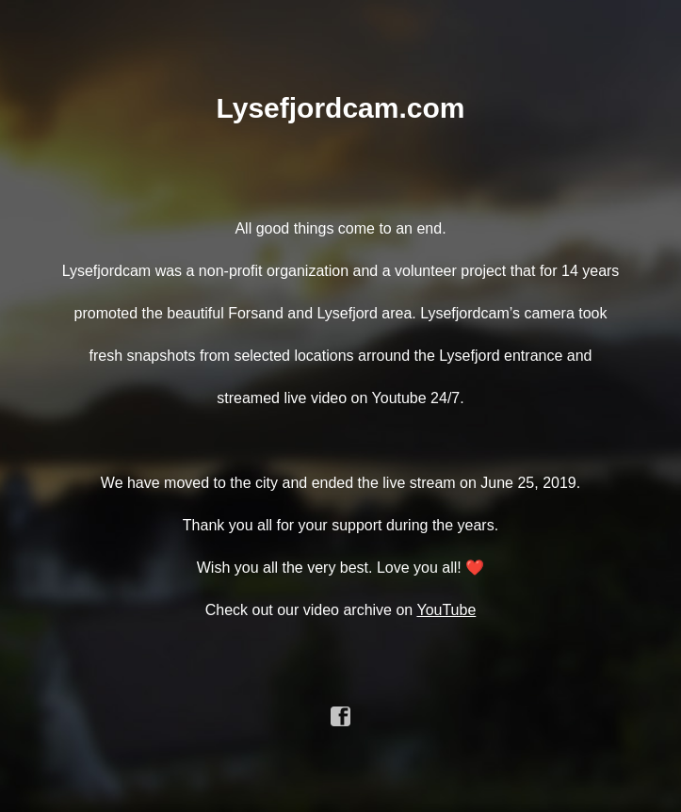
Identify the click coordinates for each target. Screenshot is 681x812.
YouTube (446, 610)
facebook (341, 716)
